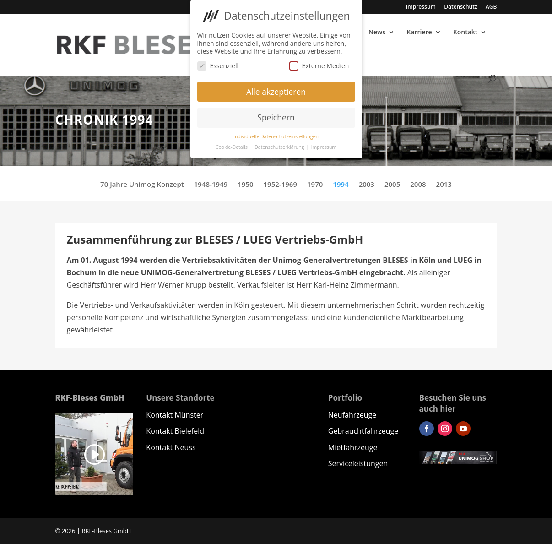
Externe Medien (319, 63)
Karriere (419, 32)
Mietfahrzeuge (353, 447)
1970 (315, 185)
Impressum (421, 7)
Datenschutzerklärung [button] (279, 144)
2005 (392, 185)
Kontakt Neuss (170, 447)
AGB (491, 7)
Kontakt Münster (174, 415)
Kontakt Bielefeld (175, 431)
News (376, 32)
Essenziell (218, 63)
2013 (444, 185)
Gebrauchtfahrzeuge (363, 431)
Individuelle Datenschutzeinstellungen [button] (276, 134)
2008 (418, 185)
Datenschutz (460, 7)
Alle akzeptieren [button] (276, 88)
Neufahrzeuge (352, 415)
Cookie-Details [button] (232, 144)
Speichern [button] (275, 114)
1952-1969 (280, 185)
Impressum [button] (323, 144)
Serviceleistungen (358, 463)
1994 (340, 185)
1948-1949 (210, 185)
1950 (245, 185)
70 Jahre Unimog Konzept (142, 185)
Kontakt (465, 32)
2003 (366, 185)
